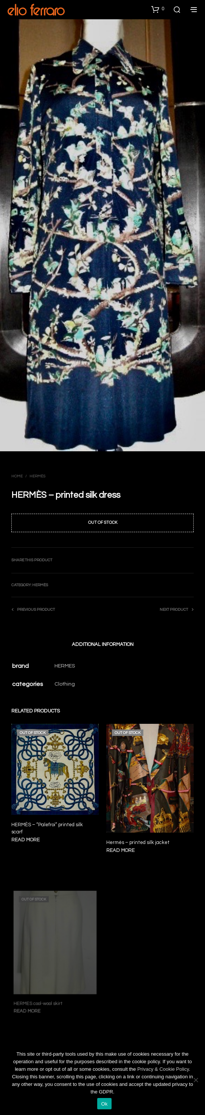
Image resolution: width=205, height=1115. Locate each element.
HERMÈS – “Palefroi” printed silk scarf (47, 828)
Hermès (37, 476)
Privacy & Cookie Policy (163, 1069)
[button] (157, 9)
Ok (104, 1104)
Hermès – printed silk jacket (138, 839)
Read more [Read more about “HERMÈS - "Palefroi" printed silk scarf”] (25, 839)
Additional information (103, 644)
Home (17, 476)
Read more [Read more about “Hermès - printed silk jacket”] (122, 846)
